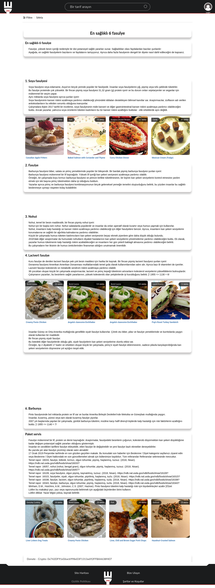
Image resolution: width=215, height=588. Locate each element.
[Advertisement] (107, 67)
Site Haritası (82, 572)
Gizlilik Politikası (81, 581)
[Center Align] (146, 5)
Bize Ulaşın (133, 572)
